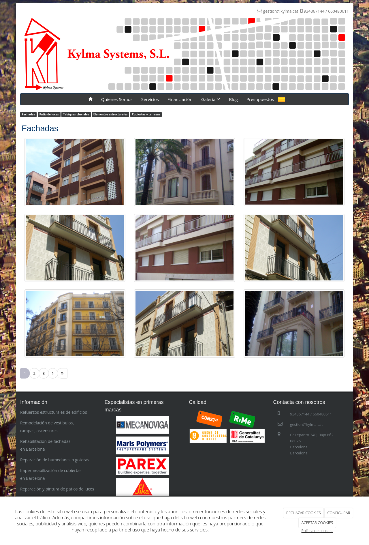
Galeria (211, 99)
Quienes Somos (117, 99)
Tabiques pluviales (76, 114)
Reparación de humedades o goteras (54, 459)
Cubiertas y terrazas (146, 114)
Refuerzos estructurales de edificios (53, 412)
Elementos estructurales (110, 114)
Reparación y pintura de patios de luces (57, 489)
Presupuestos (260, 99)
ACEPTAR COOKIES (317, 522)
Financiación (180, 99)
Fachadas (28, 114)
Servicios (150, 99)
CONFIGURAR (338, 512)
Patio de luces (49, 114)
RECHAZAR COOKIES (303, 512)
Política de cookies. (317, 530)
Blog (233, 99)
